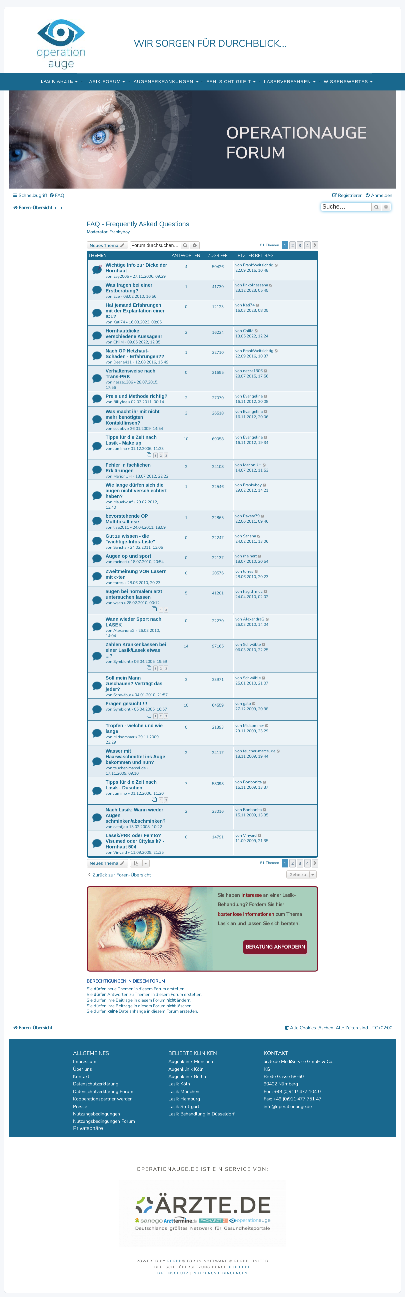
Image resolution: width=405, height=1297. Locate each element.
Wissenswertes (346, 81)
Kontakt (81, 1076)
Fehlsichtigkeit (228, 81)
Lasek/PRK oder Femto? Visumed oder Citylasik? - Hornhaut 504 (135, 841)
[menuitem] (56, 196)
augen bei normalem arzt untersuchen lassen (134, 594)
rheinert (120, 561)
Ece (116, 296)
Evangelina (253, 396)
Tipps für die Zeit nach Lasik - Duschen (131, 784)
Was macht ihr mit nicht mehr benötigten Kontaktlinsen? (133, 417)
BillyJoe (120, 402)
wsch (118, 602)
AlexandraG (124, 630)
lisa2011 (121, 527)
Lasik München (183, 1091)
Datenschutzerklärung (95, 1084)
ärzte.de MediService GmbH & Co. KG (298, 1065)
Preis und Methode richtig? (137, 396)
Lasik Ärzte (57, 81)
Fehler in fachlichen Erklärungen (128, 467)
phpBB (174, 1261)
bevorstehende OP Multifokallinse (127, 518)
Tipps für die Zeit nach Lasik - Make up (131, 440)
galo (247, 703)
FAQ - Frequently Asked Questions (138, 224)
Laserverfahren (287, 81)
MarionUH (122, 476)
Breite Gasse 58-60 (284, 1076)
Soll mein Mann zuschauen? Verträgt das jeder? (134, 683)
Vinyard (120, 852)
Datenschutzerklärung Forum (103, 1091)
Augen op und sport (128, 556)
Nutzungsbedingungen (96, 1114)
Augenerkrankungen (163, 81)
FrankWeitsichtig (258, 265)
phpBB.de (240, 1267)
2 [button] (292, 245)
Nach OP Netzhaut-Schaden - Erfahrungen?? (135, 353)
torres (118, 582)
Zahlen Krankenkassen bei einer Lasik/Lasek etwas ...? (136, 650)
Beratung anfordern (275, 947)
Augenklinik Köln (186, 1069)
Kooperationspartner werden (103, 1099)
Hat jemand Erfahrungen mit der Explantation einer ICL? (135, 310)
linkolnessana (255, 285)
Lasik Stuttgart (183, 1106)
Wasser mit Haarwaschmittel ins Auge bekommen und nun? (135, 756)
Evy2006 (121, 276)
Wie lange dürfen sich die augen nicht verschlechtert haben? (136, 490)
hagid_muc (253, 591)
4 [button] (307, 245)
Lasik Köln (179, 1084)
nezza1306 (123, 382)
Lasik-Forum (103, 81)
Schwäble (252, 644)
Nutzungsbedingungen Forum (104, 1121)
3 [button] (300, 245)
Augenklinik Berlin (187, 1076)
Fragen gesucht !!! (127, 703)
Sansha (119, 547)
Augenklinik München (190, 1061)
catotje (119, 826)
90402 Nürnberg (281, 1084)
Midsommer (123, 737)
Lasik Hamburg (184, 1099)
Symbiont (121, 661)
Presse (80, 1106)
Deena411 (122, 362)
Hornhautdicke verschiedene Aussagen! (134, 333)
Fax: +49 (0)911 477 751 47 (292, 1099)
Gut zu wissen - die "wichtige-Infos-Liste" (130, 538)
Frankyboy (119, 232)
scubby (119, 428)
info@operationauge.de (288, 1106)
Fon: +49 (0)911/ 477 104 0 (292, 1091)
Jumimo (120, 448)
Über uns (82, 1069)
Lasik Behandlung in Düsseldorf (201, 1114)
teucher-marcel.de (129, 768)
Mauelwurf (123, 502)
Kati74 (119, 322)
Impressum (84, 1061)
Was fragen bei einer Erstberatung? (129, 287)
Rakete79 (251, 516)
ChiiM (118, 342)
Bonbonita (252, 782)
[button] (315, 245)
